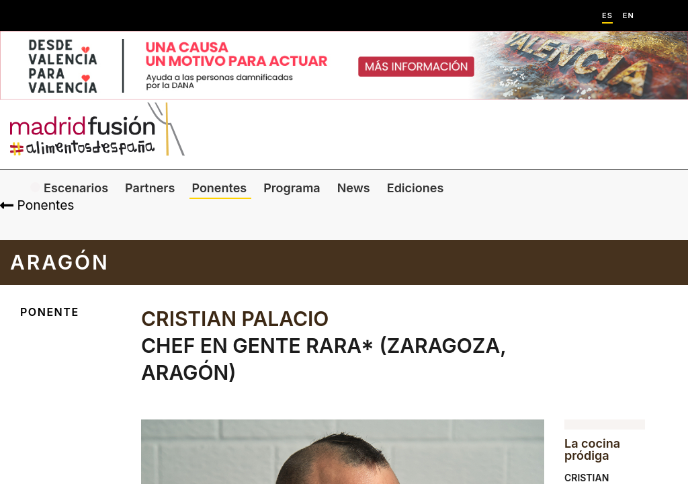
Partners (150, 188)
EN (628, 15)
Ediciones (415, 188)
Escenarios (76, 188)
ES (607, 15)
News (353, 188)
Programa (291, 188)
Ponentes (219, 188)
